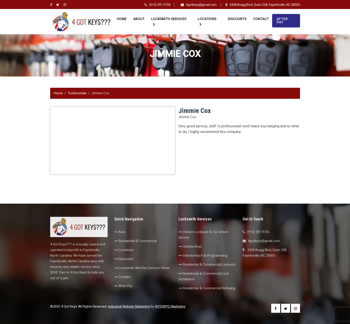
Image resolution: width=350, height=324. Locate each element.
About (139, 19)
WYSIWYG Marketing (170, 306)
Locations (123, 257)
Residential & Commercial (135, 248)
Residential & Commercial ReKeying (206, 295)
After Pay (282, 20)
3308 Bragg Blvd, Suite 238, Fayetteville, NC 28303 (263, 5)
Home (121, 19)
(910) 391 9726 (158, 5)
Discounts (237, 19)
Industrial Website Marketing (129, 306)
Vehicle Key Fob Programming (202, 262)
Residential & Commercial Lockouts (207, 271)
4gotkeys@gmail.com (199, 5)
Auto (120, 239)
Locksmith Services (168, 19)
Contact (261, 19)
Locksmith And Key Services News (142, 275)
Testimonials (77, 93)
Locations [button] (207, 19)
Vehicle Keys (190, 253)
